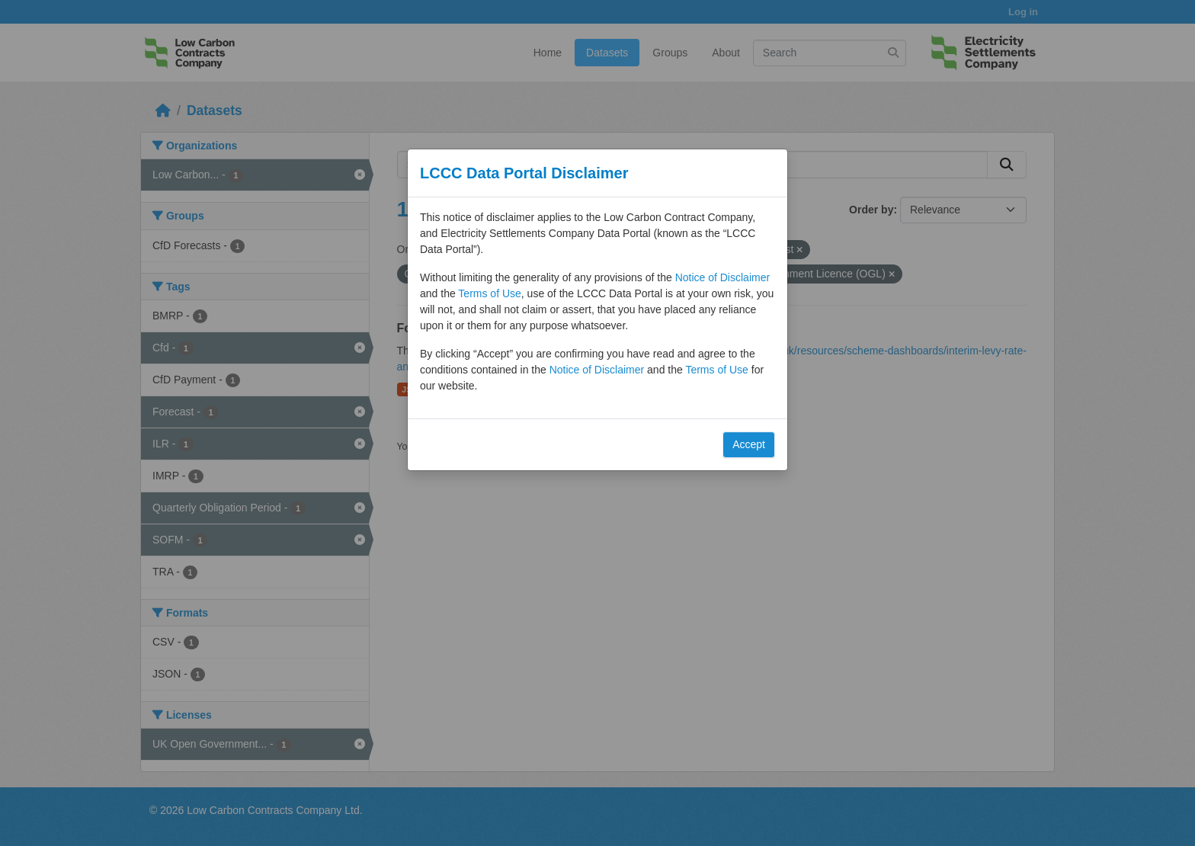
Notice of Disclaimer (722, 277)
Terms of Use (489, 293)
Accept (748, 444)
